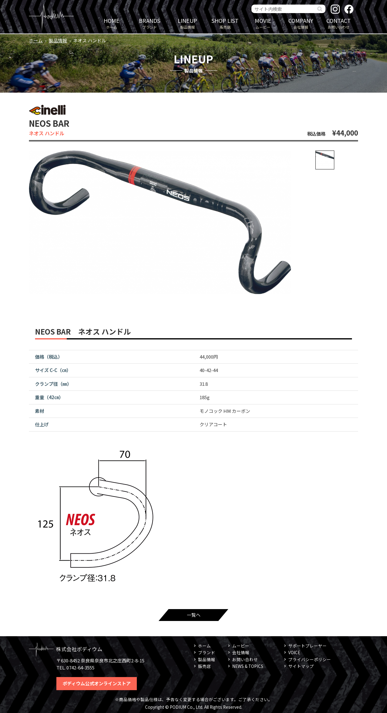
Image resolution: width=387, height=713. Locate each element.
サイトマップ (301, 666)
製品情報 (187, 23)
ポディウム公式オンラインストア (96, 683)
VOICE (294, 652)
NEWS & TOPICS (247, 666)
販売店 (225, 23)
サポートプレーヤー (307, 646)
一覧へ (194, 615)
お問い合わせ (338, 23)
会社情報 (301, 23)
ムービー (263, 23)
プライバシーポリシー (309, 659)
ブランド (150, 23)
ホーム (111, 23)
